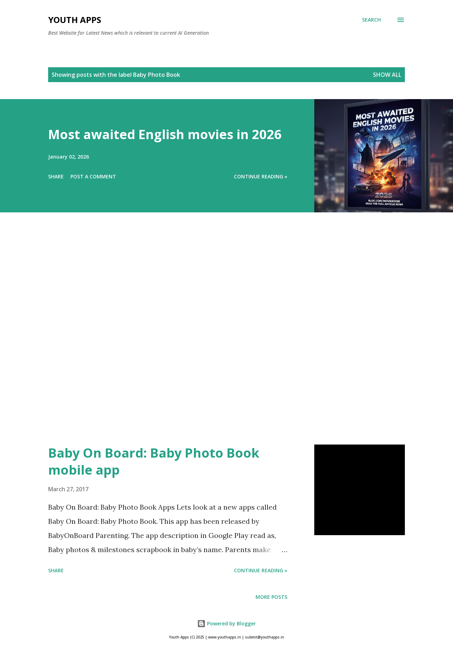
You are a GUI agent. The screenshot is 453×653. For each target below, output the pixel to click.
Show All (387, 75)
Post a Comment (93, 176)
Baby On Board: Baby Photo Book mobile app (153, 461)
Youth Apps (74, 19)
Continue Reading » (260, 176)
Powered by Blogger (226, 623)
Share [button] (56, 176)
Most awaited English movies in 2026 (165, 134)
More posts (271, 597)
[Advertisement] (212, 338)
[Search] (371, 20)
